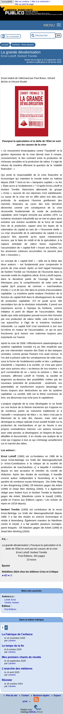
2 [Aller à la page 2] (6, 627)
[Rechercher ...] (42, 35)
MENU (49, 25)
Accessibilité (6, 2)
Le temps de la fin (13, 645)
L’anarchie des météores (17, 668)
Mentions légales (40, 695)
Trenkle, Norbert (11, 602)
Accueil (5, 45)
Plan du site (11, 695)
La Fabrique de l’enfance (17, 634)
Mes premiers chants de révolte (21, 657)
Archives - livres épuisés (23, 45)
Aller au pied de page (24, 4)
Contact (24, 695)
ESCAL (33, 712)
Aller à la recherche (40, 1)
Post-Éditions (10, 609)
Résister (7, 680)
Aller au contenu (22, 1)
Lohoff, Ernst (10, 600)
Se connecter (12, 36)
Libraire (12, 640)
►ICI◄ (6, 575)
